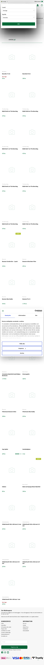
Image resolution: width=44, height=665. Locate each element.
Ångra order (4, 628)
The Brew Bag (5, 109)
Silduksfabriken (5, 522)
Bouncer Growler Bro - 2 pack (10, 261)
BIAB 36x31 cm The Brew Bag (10, 149)
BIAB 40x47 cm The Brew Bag (30, 186)
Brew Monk (25, 371)
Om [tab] (36, 315)
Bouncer (4, 259)
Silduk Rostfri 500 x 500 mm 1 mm (11, 599)
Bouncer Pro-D (26, 299)
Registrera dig (14, 647)
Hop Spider (5, 449)
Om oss (24, 623)
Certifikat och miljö (5, 630)
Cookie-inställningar (6, 632)
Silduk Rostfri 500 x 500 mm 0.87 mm (31, 562)
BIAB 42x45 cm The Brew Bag (10, 224)
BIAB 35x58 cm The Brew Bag (30, 111)
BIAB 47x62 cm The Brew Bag (30, 224)
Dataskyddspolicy (5, 634)
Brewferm (4, 71)
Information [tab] (22, 315)
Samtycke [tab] (8, 315)
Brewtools (4, 371)
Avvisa (22, 353)
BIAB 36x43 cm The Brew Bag (10, 186)
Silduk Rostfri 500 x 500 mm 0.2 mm (11, 524)
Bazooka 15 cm (6, 73)
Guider (24, 625)
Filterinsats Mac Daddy (28, 411)
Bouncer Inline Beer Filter (29, 261)
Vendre (19, 649)
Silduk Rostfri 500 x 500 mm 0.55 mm (11, 562)
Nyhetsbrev (25, 628)
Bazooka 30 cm (26, 73)
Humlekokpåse (26, 449)
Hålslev (4, 486)
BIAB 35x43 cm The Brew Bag (10, 111)
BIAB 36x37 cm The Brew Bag (30, 149)
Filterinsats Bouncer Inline (9, 411)
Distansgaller (26, 374)
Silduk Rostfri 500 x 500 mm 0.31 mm (31, 525)
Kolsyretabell (26, 630)
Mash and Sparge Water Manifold (31, 486)
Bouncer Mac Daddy (7, 299)
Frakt (2, 623)
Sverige (4, 1)
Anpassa (22, 348)
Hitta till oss (25, 627)
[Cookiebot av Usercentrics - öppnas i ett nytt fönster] (34, 311)
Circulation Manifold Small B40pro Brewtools (11, 374)
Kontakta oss (4, 636)
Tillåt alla (22, 343)
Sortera (12, 40)
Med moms (39, 2)
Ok (19, 24)
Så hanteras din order (6, 627)
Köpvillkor (3, 625)
